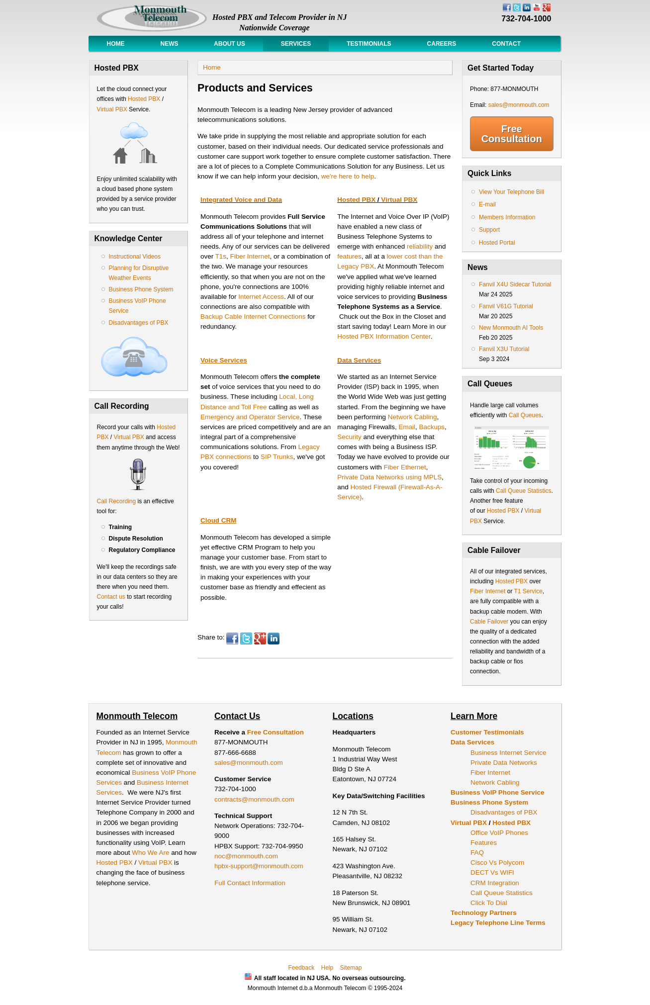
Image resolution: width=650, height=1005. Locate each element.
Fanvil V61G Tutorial (506, 306)
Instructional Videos (135, 256)
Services (296, 43)
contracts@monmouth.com (254, 799)
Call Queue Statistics (523, 490)
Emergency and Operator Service (249, 417)
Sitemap (351, 967)
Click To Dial (488, 903)
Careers (442, 43)
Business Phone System (141, 289)
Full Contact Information (249, 883)
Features (483, 842)
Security (349, 437)
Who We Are (151, 852)
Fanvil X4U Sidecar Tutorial (515, 284)
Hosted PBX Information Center (383, 336)
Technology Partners (484, 912)
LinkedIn (273, 638)
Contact (506, 43)
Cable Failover (489, 621)
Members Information (507, 217)
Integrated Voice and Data (241, 199)
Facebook (232, 638)
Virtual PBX (113, 109)
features (349, 256)
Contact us (111, 596)
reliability (420, 246)
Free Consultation (511, 133)
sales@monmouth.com (519, 104)
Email (406, 427)
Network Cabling (412, 417)
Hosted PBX (144, 98)
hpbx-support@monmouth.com (258, 866)
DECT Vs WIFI (492, 872)
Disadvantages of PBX (139, 322)
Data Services (359, 360)
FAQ (477, 852)
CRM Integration (494, 883)
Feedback (301, 967)
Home (116, 43)
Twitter (246, 638)
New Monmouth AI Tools (511, 327)
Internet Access (261, 296)
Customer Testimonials (487, 732)
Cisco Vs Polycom (497, 862)
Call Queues (525, 415)
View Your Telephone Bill (511, 191)
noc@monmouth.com (246, 856)
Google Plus (260, 638)
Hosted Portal (497, 242)
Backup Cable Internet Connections (252, 316)
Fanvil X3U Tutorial (504, 349)
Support (489, 229)
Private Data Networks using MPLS (389, 477)
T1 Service (528, 591)
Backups (432, 427)
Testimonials (369, 43)
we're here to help (347, 176)
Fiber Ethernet (405, 467)
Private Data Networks (503, 762)
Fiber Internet (250, 256)
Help (327, 967)
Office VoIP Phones (499, 832)
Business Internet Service (508, 752)
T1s (220, 256)
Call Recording (116, 501)
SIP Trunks (277, 456)
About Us (229, 43)
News (170, 43)
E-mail (487, 204)
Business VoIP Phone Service (497, 792)
